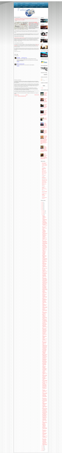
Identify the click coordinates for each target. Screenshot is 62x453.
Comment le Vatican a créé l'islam (45, 119)
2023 (42, 202)
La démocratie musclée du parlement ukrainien (44, 253)
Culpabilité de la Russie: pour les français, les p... (44, 264)
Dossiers (21, 3)
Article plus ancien (36, 94)
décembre (43, 210)
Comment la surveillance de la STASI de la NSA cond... (44, 296)
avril (43, 447)
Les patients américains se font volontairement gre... (44, 391)
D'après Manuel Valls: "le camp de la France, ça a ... (44, 246)
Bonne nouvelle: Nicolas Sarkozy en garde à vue (44, 440)
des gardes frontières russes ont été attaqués (33, 22)
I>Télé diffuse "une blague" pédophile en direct (44, 318)
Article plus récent (16, 94)
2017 (42, 207)
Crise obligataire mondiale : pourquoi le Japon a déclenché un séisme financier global (44, 165)
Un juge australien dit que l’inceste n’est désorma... (44, 350)
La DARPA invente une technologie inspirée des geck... (44, 434)
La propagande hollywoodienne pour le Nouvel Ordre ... (44, 364)
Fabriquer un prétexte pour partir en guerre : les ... (44, 233)
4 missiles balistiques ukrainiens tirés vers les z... (44, 216)
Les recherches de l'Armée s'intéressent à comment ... (44, 250)
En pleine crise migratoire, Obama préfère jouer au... (44, 345)
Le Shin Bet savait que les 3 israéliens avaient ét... (44, 238)
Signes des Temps (44, 179)
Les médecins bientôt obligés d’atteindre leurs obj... (44, 276)
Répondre (18, 61)
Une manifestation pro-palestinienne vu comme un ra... (44, 320)
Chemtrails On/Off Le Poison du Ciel (44, 411)
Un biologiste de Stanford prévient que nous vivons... (44, 222)
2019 (42, 205)
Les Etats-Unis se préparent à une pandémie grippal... (44, 337)
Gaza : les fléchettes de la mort (44, 268)
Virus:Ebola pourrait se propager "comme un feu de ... (44, 224)
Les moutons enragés (43, 187)
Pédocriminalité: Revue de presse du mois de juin (44, 385)
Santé (38, 5)
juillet (43, 214)
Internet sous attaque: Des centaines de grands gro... (44, 425)
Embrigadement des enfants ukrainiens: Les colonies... (44, 409)
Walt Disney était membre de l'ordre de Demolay (44, 313)
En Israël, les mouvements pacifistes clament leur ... (44, 266)
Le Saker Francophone (43, 177)
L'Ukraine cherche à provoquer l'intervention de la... (44, 339)
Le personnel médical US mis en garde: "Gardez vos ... (44, 406)
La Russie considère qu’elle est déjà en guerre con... (44, 394)
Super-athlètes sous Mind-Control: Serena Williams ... (44, 415)
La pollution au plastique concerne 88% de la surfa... (44, 444)
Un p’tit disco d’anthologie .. (43, 195)
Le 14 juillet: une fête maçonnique (44, 322)
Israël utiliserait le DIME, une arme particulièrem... (44, 329)
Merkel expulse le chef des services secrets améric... (44, 362)
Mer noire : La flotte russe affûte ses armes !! (44, 401)
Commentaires (43, 80)
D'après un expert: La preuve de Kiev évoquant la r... (44, 281)
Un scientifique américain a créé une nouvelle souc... (44, 431)
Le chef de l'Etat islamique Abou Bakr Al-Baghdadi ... (44, 396)
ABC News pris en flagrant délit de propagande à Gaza (44, 342)
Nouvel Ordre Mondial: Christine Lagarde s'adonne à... (44, 428)
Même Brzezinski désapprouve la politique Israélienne (44, 256)
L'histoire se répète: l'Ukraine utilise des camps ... (44, 331)
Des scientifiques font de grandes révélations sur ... (44, 287)
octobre (43, 212)
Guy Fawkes (18, 57)
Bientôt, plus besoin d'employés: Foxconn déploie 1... (44, 388)
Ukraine (17, 5)
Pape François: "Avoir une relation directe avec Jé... (44, 399)
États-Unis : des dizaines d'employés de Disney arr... (44, 315)
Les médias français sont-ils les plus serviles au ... (44, 357)
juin (42, 445)
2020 (42, 204)
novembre (43, 211)
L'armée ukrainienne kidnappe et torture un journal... (44, 244)
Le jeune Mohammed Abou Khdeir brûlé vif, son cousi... (44, 403)
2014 (42, 209)
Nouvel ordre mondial (34, 3)
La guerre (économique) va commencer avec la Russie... (44, 219)
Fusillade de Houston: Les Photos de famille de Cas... (44, 292)
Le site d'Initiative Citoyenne (44, 198)
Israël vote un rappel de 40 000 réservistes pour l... (44, 383)
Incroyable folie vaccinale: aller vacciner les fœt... (44, 442)
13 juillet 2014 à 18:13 (24, 57)
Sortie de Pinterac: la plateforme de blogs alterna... (44, 360)
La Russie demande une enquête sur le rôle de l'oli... (44, 259)
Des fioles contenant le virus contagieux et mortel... (44, 381)
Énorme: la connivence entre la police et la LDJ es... (44, 310)
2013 (42, 450)
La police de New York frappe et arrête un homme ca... (44, 420)
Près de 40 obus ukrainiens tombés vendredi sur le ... (44, 241)
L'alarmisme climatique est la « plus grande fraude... (44, 378)
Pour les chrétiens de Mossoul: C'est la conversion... (44, 273)
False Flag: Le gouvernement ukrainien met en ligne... (44, 302)
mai (42, 446)
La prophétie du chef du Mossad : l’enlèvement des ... (44, 437)
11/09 (21, 5)
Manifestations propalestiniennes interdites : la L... (44, 299)
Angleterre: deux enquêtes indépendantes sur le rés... (44, 373)
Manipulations (27, 3)
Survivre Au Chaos (44, 191)
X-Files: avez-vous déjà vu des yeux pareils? (44, 261)
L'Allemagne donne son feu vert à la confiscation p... (44, 348)
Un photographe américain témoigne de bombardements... (44, 367)
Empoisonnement (32, 5)
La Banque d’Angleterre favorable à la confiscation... (44, 230)
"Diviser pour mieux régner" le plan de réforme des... (44, 376)
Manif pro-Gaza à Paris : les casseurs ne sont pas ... (44, 227)
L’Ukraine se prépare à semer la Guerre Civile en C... (44, 308)
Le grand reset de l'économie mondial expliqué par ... (44, 334)
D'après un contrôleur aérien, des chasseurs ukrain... (44, 305)
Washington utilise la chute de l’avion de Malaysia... (44, 290)
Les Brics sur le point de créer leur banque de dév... (44, 324)
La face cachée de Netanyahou (44, 294)
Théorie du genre (42, 3)
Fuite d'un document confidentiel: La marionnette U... (44, 413)
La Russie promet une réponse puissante (19, 37)
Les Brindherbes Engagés (44, 194)
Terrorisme (43, 5)
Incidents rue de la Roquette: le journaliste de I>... (44, 285)
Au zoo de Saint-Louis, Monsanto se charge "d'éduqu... (44, 370)
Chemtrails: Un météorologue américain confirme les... (44, 326)
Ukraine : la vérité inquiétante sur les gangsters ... (44, 423)
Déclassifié (26, 5)
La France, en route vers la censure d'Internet (44, 248)
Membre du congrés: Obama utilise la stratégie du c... (44, 355)
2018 (42, 206)
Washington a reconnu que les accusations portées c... (44, 235)
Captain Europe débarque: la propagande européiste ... (44, 352)
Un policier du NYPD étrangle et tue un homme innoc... (44, 283)
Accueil (17, 3)
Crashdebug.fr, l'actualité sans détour (44, 169)
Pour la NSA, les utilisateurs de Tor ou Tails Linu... (44, 417)
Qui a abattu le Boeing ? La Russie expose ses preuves (44, 270)
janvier (43, 449)
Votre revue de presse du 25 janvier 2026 (44, 189)
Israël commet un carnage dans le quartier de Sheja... (44, 279)
